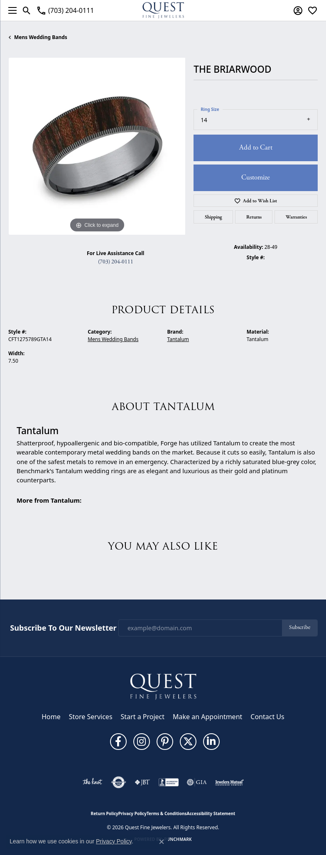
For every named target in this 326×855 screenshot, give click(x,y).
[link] (65, 10)
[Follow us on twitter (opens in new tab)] (188, 741)
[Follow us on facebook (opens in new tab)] (118, 741)
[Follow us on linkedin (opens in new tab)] (211, 741)
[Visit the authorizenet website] (118, 782)
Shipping (213, 217)
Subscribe (299, 627)
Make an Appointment (207, 716)
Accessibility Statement (211, 813)
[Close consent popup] (161, 841)
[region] (96, 146)
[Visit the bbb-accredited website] (169, 782)
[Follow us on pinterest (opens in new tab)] (165, 741)
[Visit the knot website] (92, 782)
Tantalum (178, 339)
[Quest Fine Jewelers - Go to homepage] (163, 686)
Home (51, 716)
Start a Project (142, 716)
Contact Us (267, 716)
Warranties (296, 217)
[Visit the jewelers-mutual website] (229, 782)
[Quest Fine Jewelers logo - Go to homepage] (163, 10)
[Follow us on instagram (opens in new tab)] (141, 741)
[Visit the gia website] (197, 782)
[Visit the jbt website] (142, 782)
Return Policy (104, 813)
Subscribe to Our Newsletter (63, 628)
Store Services (91, 716)
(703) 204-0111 (115, 261)
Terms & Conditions (167, 813)
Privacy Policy (132, 813)
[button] (27, 10)
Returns (254, 217)
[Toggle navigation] (10, 10)
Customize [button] (255, 177)
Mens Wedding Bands (40, 37)
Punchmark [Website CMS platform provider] (178, 839)
